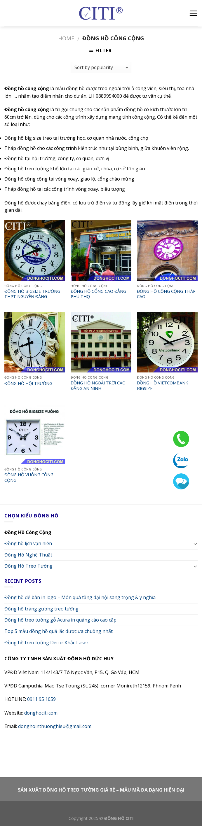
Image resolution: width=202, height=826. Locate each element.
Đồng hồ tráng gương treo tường (41, 609)
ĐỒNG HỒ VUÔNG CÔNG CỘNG (28, 477)
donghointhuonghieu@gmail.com (54, 726)
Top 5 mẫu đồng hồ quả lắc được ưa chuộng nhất (58, 631)
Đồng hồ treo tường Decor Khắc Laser (46, 642)
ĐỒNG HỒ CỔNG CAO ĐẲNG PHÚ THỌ (98, 294)
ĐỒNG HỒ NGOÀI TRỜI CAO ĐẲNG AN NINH (98, 385)
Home (66, 38)
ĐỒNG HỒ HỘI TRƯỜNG (28, 383)
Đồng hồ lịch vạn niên (28, 543)
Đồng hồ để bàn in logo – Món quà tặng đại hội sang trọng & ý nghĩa (80, 597)
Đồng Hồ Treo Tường (28, 566)
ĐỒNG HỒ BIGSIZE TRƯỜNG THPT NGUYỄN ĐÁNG (32, 294)
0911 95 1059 (41, 699)
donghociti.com (41, 713)
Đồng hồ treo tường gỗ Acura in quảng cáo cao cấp (60, 620)
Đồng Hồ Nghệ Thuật (28, 555)
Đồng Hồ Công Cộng (27, 532)
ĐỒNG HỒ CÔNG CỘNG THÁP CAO (166, 294)
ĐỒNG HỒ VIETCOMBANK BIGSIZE (162, 385)
